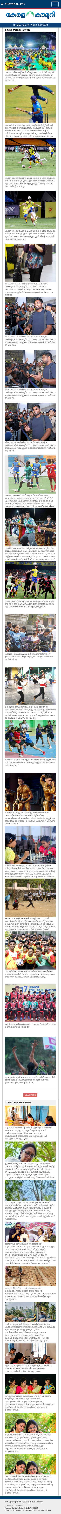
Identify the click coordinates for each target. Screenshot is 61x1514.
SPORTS (26, 30)
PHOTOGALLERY (13, 4)
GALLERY (17, 30)
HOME (8, 30)
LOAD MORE (30, 1095)
